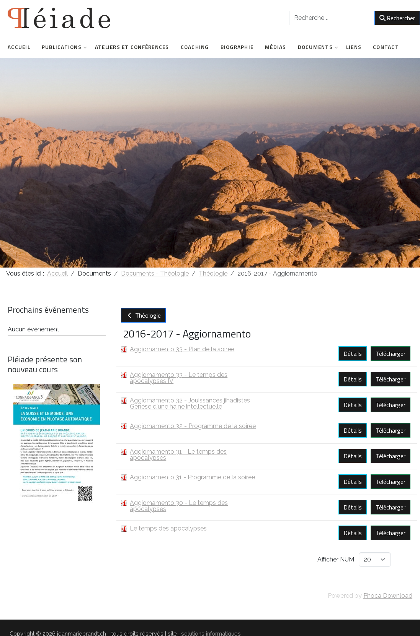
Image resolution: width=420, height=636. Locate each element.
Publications (62, 47)
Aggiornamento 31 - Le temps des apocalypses (178, 454)
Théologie (143, 315)
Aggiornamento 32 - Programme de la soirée (193, 426)
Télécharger (390, 353)
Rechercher (397, 18)
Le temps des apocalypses (168, 528)
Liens (353, 47)
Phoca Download (387, 595)
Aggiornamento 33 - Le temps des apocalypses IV (178, 378)
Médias (275, 47)
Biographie (237, 47)
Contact (386, 47)
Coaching (195, 47)
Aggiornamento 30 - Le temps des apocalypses (179, 506)
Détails (352, 353)
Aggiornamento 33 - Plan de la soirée (182, 349)
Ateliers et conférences (132, 47)
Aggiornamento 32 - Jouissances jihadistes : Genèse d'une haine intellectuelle (191, 403)
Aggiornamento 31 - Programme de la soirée (192, 477)
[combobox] (332, 18)
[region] (210, 163)
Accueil (19, 47)
